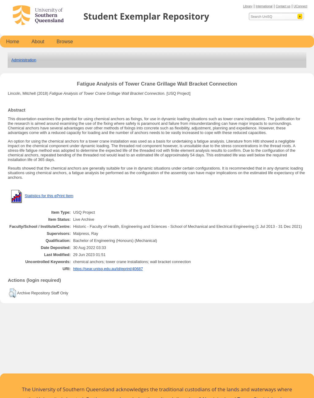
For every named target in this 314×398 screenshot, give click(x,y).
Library (248, 6)
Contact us (283, 6)
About (38, 41)
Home (12, 41)
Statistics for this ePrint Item (49, 195)
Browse (65, 41)
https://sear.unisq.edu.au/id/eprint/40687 (108, 268)
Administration (23, 60)
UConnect (300, 6)
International (264, 6)
